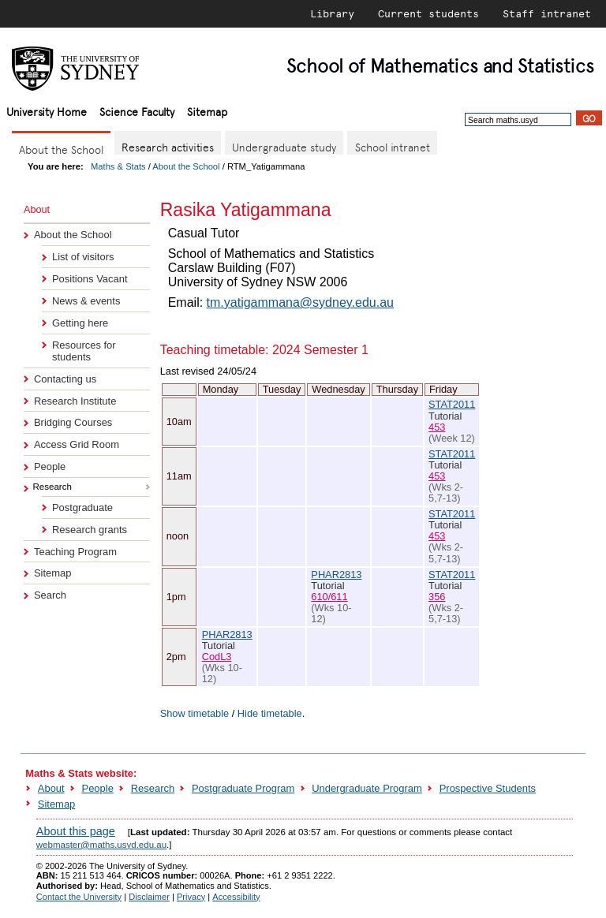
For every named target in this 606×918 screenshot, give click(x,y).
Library (332, 13)
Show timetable (195, 713)
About (51, 788)
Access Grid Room (76, 444)
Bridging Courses (73, 422)
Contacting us (65, 379)
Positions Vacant (90, 279)
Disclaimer (149, 896)
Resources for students (84, 351)
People (49, 466)
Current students (428, 13)
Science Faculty (136, 110)
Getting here (80, 323)
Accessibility (236, 896)
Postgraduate (82, 507)
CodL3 (217, 656)
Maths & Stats (118, 166)
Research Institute (75, 401)
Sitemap (207, 110)
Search (50, 595)
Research (152, 788)
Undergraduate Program (367, 788)
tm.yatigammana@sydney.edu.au (300, 302)
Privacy (191, 896)
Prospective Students (488, 788)
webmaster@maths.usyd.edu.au (101, 844)
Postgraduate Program (243, 788)
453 (436, 427)
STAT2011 (451, 404)
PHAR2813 (336, 574)
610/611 (329, 597)
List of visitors (83, 257)
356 (436, 597)
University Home (46, 110)
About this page (75, 831)
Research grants (89, 530)
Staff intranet (547, 13)
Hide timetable (270, 713)
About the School (185, 166)
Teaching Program (75, 552)
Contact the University (79, 896)
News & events (86, 301)
